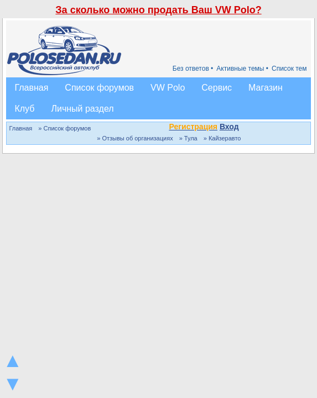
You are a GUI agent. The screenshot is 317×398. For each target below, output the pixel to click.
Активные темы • (242, 68)
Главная (31, 87)
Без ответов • (193, 68)
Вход (229, 126)
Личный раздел (82, 108)
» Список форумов (64, 128)
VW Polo (167, 87)
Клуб (24, 108)
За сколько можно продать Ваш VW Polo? (158, 9)
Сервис (216, 87)
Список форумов (99, 87)
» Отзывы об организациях (135, 138)
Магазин (265, 87)
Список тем (289, 68)
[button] (245, 127)
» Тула (188, 138)
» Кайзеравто (222, 138)
